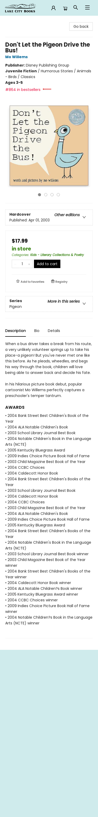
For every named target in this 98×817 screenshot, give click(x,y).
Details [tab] (54, 330)
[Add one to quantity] (29, 264)
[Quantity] (22, 264)
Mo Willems (17, 56)
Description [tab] (15, 330)
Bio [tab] (36, 330)
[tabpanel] (49, 489)
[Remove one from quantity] (15, 264)
